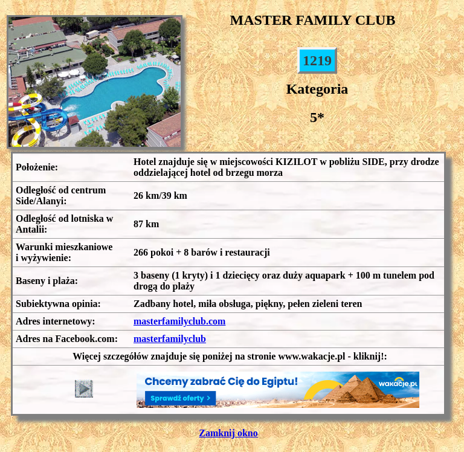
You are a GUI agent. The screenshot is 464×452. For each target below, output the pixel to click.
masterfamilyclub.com (179, 321)
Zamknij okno (228, 433)
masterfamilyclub (170, 339)
